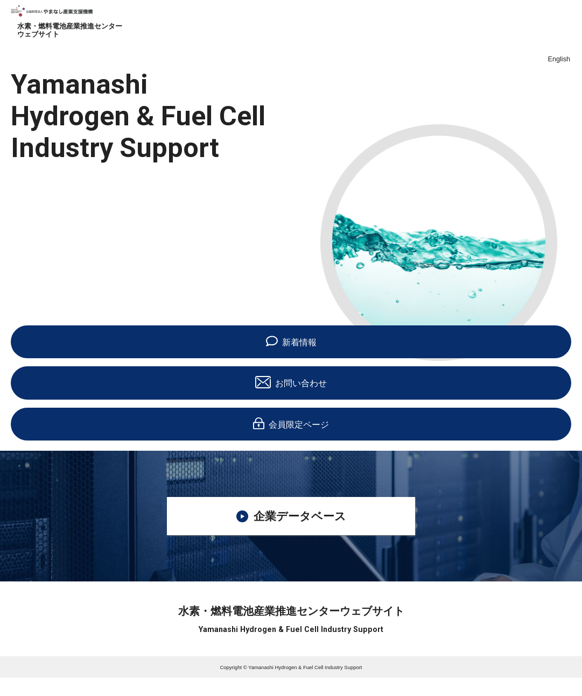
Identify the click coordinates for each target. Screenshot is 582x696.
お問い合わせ (290, 382)
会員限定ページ (290, 423)
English (559, 59)
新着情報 (291, 341)
